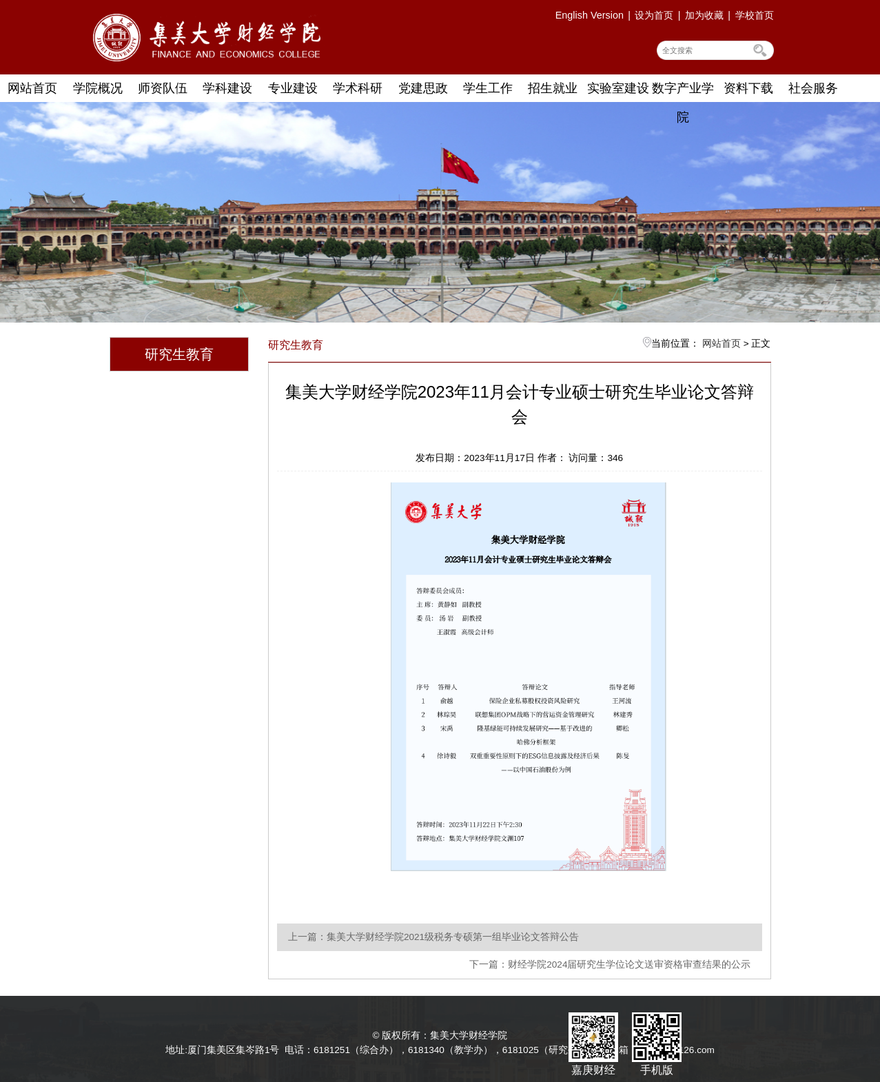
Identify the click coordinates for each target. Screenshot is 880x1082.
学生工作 (488, 88)
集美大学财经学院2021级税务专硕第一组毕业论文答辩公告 (453, 937)
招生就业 (552, 88)
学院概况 (98, 88)
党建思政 (423, 88)
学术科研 (357, 88)
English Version (589, 15)
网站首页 (32, 88)
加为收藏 (704, 15)
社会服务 (813, 88)
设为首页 (654, 15)
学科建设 (227, 88)
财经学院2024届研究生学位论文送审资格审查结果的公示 (629, 964)
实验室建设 (618, 88)
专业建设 (293, 88)
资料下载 (748, 88)
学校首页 (754, 15)
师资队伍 (162, 88)
